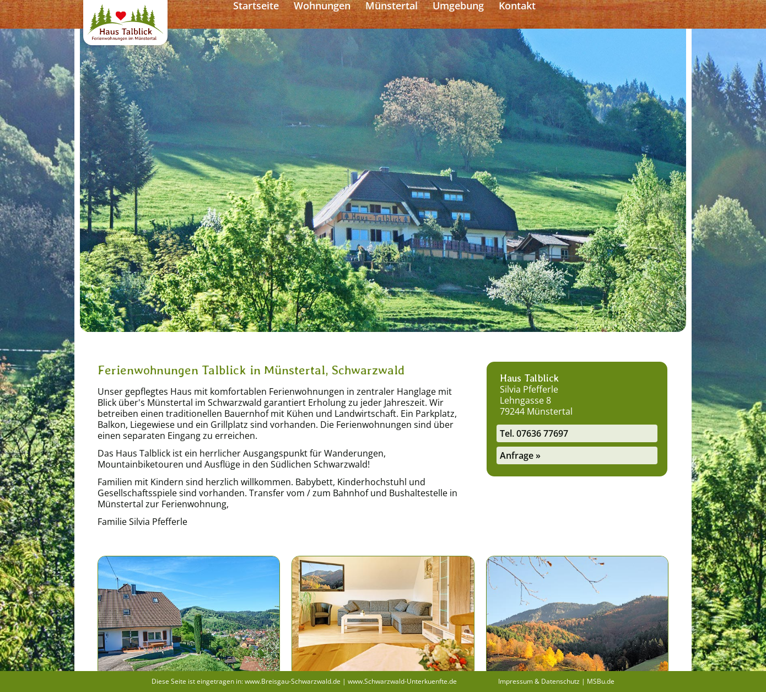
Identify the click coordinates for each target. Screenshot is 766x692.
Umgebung (542, 14)
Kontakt (601, 14)
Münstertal (476, 14)
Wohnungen (406, 14)
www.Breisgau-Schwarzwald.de (293, 681)
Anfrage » (520, 455)
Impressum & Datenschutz (539, 681)
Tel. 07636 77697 (534, 433)
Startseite (340, 14)
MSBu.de (600, 681)
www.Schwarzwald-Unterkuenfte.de (402, 681)
